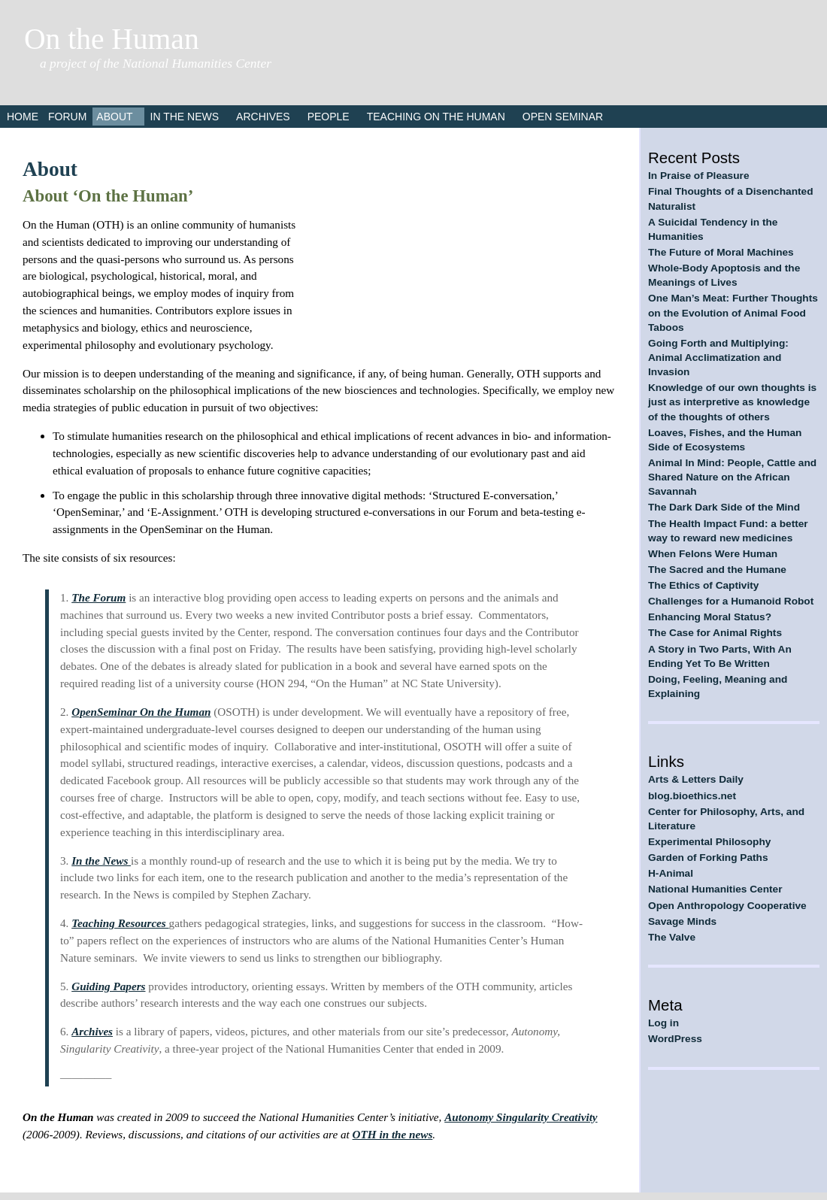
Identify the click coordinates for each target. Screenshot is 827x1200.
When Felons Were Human (712, 553)
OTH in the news (393, 1134)
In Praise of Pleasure (699, 175)
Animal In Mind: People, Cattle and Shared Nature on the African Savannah (732, 477)
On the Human (111, 39)
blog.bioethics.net (692, 796)
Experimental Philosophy (709, 841)
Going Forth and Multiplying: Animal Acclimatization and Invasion (718, 357)
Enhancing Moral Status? (709, 617)
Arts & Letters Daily (696, 779)
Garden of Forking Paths (708, 857)
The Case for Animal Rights (715, 632)
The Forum (98, 597)
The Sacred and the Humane (717, 569)
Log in (663, 1023)
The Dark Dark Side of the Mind (724, 507)
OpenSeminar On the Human (141, 711)
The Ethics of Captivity (703, 585)
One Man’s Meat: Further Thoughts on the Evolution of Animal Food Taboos (733, 312)
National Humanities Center (715, 889)
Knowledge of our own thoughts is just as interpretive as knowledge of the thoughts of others (732, 402)
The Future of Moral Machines (721, 252)
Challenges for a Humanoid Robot (730, 601)
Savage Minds (682, 921)
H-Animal (670, 873)
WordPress (675, 1038)
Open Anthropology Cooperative (727, 905)
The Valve (671, 937)
